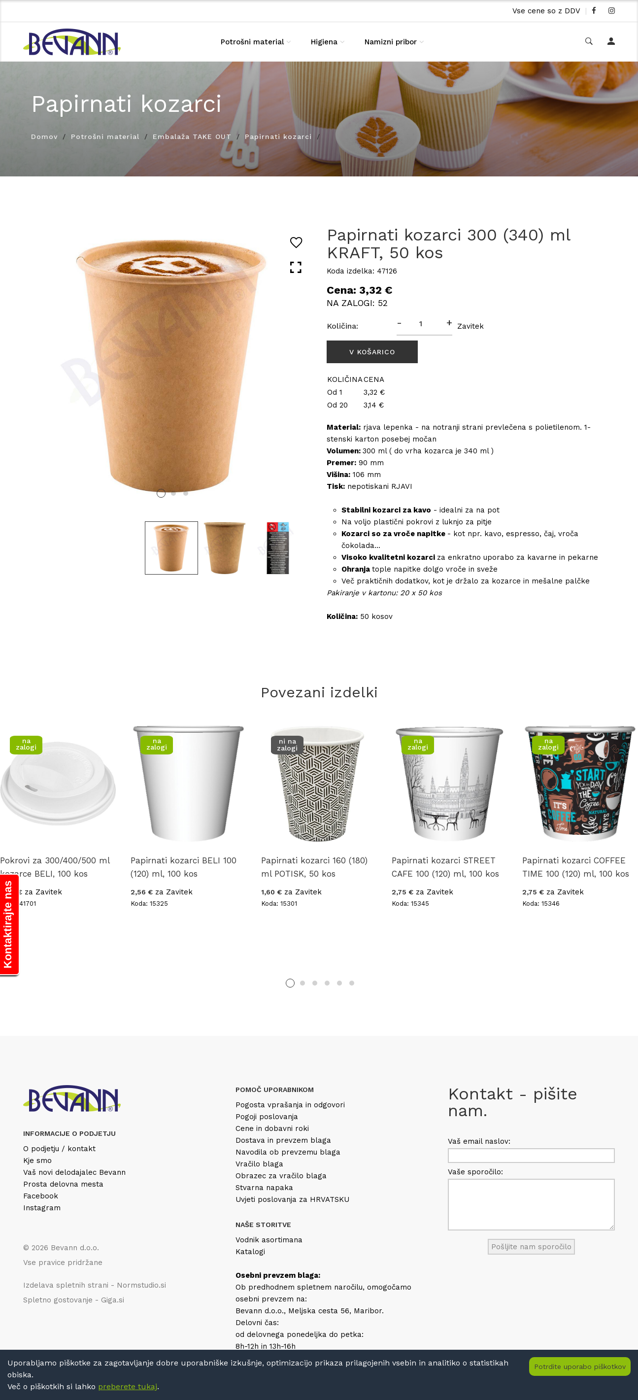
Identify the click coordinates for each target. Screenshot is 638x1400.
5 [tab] (339, 983)
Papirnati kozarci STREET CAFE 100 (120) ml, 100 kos (445, 867)
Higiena (324, 41)
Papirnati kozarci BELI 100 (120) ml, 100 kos (183, 867)
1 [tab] (161, 493)
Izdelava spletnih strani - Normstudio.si (94, 1285)
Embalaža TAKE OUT (192, 136)
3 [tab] (185, 493)
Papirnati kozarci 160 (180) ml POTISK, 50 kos (314, 867)
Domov (44, 136)
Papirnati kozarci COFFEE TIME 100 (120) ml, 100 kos (575, 867)
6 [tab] (351, 983)
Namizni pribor (391, 41)
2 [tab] (173, 493)
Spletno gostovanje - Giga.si (73, 1300)
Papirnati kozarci (278, 136)
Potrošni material (252, 41)
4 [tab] (327, 983)
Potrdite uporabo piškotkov (580, 1366)
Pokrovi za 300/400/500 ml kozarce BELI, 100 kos (54, 867)
